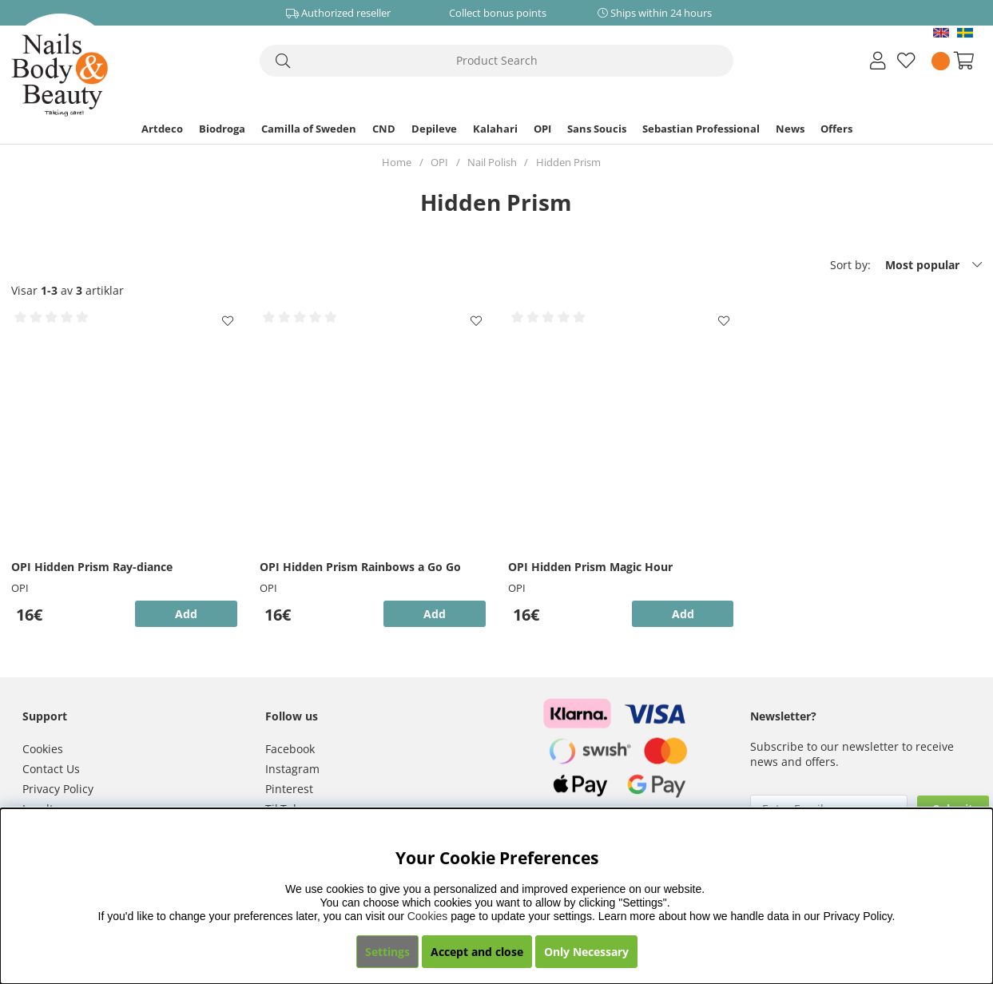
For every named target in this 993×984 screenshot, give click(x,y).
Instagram (292, 768)
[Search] (497, 61)
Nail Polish (492, 162)
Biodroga (222, 128)
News (790, 128)
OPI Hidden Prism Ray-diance (92, 566)
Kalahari (495, 128)
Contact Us (51, 768)
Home (396, 162)
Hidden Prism (568, 162)
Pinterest (289, 788)
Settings (387, 951)
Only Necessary (586, 951)
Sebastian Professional (701, 128)
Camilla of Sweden (308, 128)
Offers (836, 128)
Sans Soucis (596, 128)
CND (383, 128)
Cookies (42, 748)
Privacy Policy (57, 788)
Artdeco (162, 128)
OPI (542, 128)
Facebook (290, 748)
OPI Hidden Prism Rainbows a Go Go (360, 566)
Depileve (434, 128)
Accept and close (477, 951)
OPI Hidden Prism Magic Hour (590, 566)
